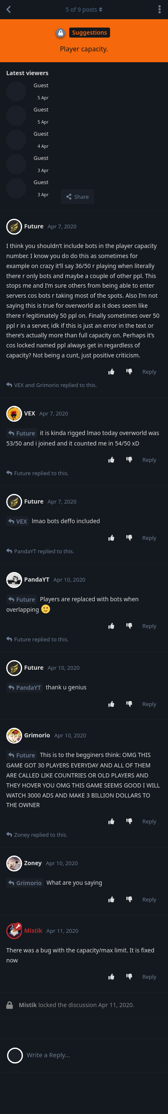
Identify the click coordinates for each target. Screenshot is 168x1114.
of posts (83, 9)
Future (25, 433)
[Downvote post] (130, 372)
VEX (21, 521)
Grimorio (29, 883)
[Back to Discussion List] (8, 9)
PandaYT (28, 687)
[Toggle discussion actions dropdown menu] (159, 9)
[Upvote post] (112, 372)
